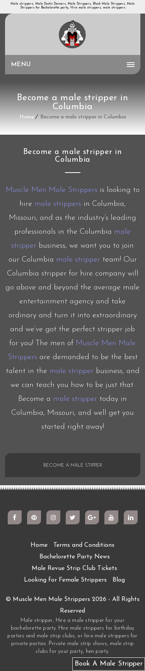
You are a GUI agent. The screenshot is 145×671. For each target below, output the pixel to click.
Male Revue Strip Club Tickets (74, 568)
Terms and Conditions (83, 545)
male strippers (57, 204)
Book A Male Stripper (109, 664)
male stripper (78, 260)
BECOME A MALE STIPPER (72, 465)
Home (26, 117)
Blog (119, 580)
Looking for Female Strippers (65, 580)
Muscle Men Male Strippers (51, 190)
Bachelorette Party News (74, 557)
